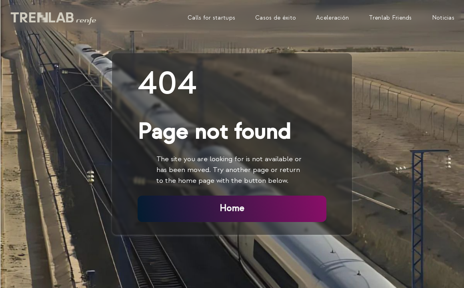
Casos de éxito (275, 18)
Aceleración (332, 18)
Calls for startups (211, 18)
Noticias (443, 18)
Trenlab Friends (390, 18)
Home (232, 208)
